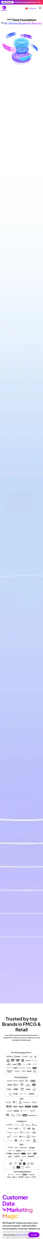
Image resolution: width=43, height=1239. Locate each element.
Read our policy (22, 1235)
